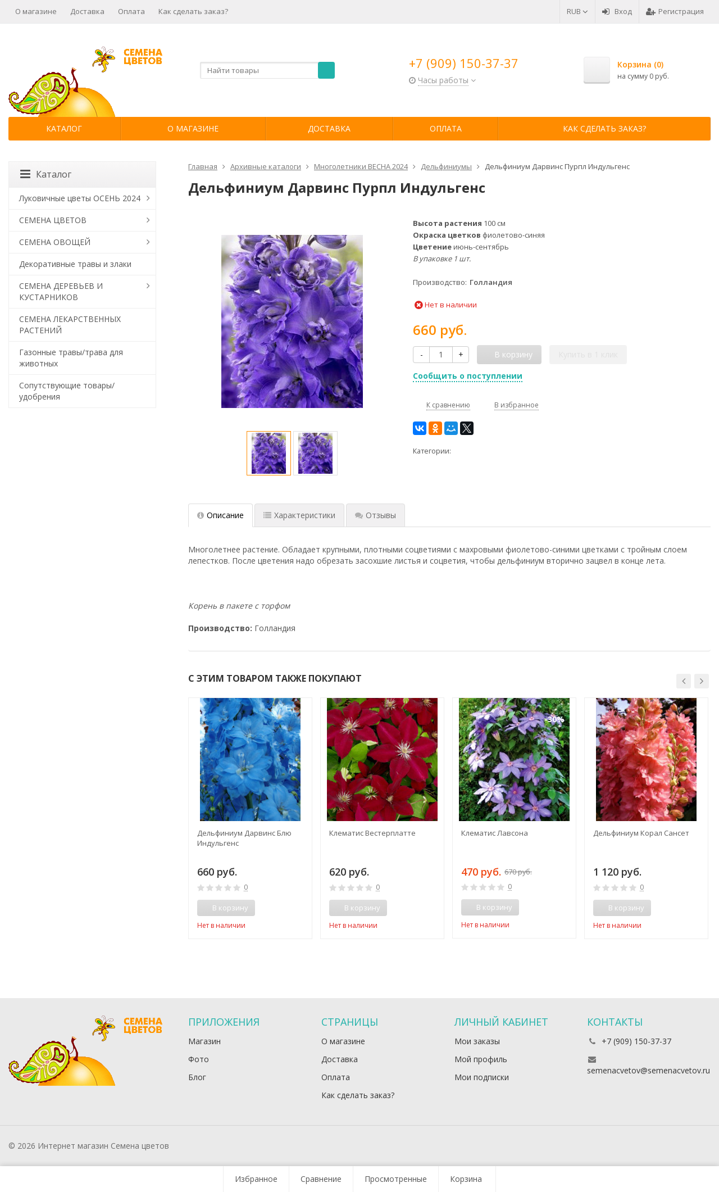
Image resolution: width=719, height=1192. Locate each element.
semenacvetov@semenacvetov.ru (648, 1070)
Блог (197, 1077)
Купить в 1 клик (588, 354)
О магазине (36, 11)
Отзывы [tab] (375, 515)
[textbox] (267, 70)
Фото (198, 1059)
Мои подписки (481, 1077)
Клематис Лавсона (494, 833)
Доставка (87, 11)
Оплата (131, 11)
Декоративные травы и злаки (75, 264)
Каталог (64, 128)
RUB (577, 11)
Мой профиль (480, 1059)
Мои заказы (477, 1041)
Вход (617, 11)
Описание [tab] (220, 515)
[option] (268, 453)
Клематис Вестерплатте (372, 833)
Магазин (204, 1041)
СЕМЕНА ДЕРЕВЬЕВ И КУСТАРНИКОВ (61, 291)
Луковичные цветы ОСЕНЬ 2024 (79, 198)
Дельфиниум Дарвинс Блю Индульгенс (244, 838)
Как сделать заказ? (193, 11)
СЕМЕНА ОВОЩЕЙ (54, 242)
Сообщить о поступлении (467, 375)
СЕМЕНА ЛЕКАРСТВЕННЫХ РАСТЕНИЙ (70, 325)
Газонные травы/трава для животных (71, 358)
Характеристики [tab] (299, 515)
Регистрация (675, 11)
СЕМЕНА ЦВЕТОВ (53, 220)
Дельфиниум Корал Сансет (641, 833)
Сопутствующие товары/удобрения (67, 391)
